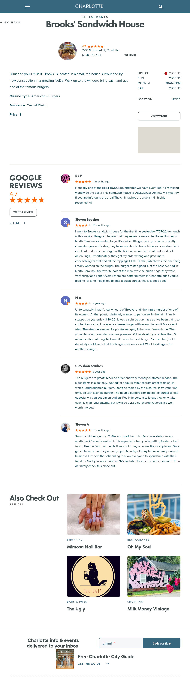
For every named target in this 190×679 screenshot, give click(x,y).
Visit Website (159, 116)
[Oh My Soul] (154, 514)
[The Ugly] (93, 576)
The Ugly (76, 609)
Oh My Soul (139, 547)
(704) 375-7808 (92, 55)
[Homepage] (93, 6)
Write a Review (23, 212)
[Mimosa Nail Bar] (93, 514)
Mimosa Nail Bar (84, 547)
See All (19, 504)
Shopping (75, 540)
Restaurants (138, 540)
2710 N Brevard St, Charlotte (100, 50)
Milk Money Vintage (148, 609)
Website (130, 55)
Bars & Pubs (77, 602)
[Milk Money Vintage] (154, 576)
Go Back (10, 22)
